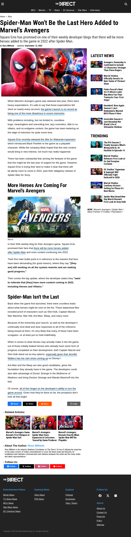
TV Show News (10, 499)
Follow (11, 466)
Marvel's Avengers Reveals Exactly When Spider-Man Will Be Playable (68, 436)
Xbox (10, 16)
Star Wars (82, 10)
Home (2, 16)
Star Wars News (10, 507)
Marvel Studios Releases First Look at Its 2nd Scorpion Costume (114, 160)
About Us (101, 508)
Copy (73, 404)
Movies (42, 10)
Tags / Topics (71, 503)
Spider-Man (117, 209)
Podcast (69, 495)
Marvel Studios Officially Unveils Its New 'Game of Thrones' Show (114, 80)
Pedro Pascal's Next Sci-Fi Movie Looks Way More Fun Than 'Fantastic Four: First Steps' (114, 94)
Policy (99, 521)
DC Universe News (11, 511)
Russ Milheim (8, 46)
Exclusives (70, 499)
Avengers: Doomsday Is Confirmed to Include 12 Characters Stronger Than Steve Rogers (115, 66)
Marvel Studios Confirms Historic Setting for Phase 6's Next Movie (114, 187)
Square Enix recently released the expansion (41, 139)
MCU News (8, 503)
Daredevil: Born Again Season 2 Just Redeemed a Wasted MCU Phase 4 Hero (114, 109)
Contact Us (102, 512)
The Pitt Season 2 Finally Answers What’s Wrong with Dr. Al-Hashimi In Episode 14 (114, 146)
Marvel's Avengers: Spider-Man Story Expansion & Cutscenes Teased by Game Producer (44, 436)
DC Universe (68, 10)
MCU (33, 10)
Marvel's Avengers (102, 209)
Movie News (8, 495)
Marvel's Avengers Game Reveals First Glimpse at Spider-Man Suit (18, 435)
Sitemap (100, 525)
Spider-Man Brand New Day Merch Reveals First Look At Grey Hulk (115, 199)
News (57, 10)
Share (14, 404)
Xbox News (39, 495)
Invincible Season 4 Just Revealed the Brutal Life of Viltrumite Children (113, 123)
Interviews (95, 10)
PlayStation (116, 212)
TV (50, 10)
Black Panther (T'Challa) (99, 212)
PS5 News (39, 499)
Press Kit (101, 517)
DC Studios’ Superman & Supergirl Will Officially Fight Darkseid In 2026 (114, 173)
